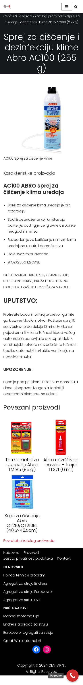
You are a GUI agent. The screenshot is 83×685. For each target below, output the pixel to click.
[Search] (75, 6)
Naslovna (11, 552)
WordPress (45, 680)
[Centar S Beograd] (6, 6)
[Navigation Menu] (67, 6)
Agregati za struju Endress (25, 583)
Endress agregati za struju (25, 624)
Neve (7, 680)
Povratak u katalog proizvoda (28, 540)
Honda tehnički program (24, 575)
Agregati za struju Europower (28, 591)
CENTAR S (56, 665)
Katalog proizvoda (49, 16)
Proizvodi (31, 552)
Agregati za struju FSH (21, 599)
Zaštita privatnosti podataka (28, 558)
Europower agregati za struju (28, 632)
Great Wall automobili (22, 640)
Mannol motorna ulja (21, 616)
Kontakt (64, 558)
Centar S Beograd (17, 16)
